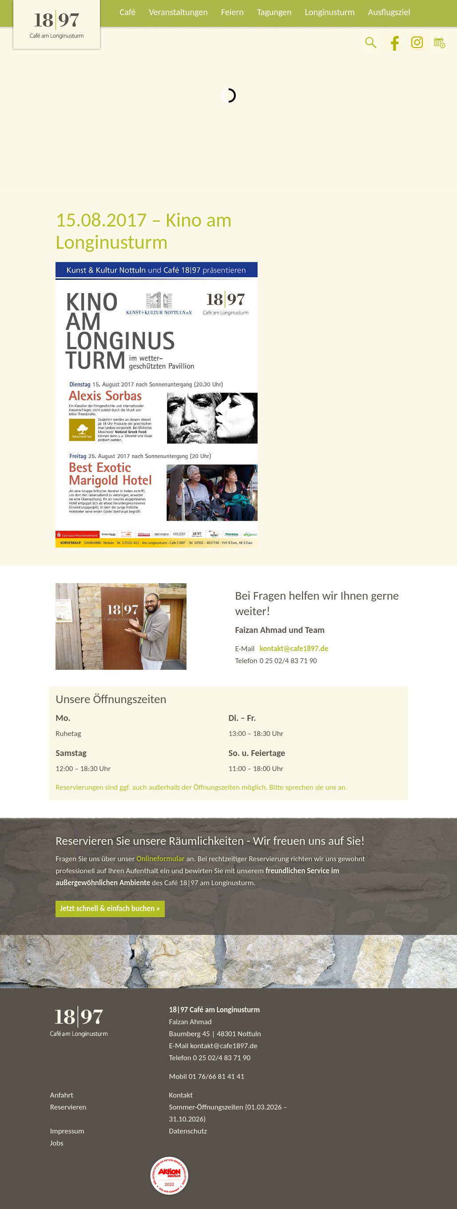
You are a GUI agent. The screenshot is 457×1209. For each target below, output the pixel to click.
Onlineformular (161, 858)
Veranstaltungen (178, 12)
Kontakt (181, 1095)
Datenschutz (188, 1131)
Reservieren (68, 1107)
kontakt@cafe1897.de (293, 648)
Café (128, 12)
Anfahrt (61, 1095)
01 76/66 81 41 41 (216, 1076)
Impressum (67, 1131)
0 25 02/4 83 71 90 (221, 1057)
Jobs (57, 1143)
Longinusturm (330, 12)
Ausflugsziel (389, 12)
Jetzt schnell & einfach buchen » (110, 908)
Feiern (232, 12)
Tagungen (274, 12)
